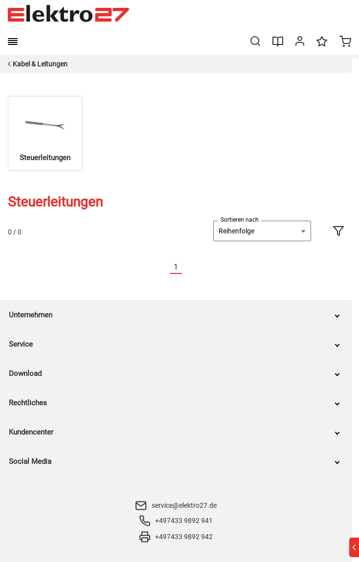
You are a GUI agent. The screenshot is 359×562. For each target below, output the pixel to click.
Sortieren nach (240, 219)
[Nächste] (188, 267)
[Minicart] (345, 42)
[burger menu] (13, 41)
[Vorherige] (164, 267)
